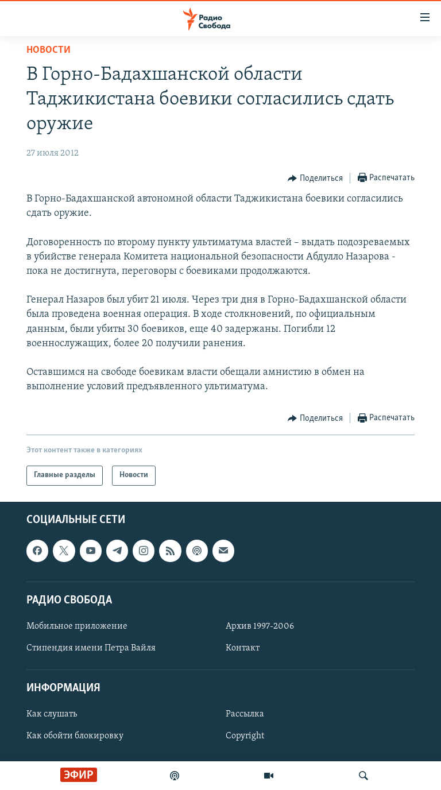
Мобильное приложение (76, 626)
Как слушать (51, 714)
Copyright (245, 736)
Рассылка (245, 714)
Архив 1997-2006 (260, 626)
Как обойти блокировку (74, 736)
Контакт (243, 648)
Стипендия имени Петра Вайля (91, 648)
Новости (48, 50)
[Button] (315, 178)
